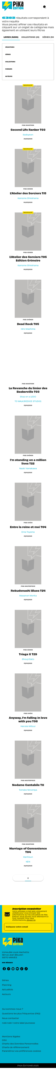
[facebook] (4, 969)
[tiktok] (26, 969)
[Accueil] (13, 6)
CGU (4, 1040)
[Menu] (48, 7)
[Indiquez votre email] (24, 927)
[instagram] (8, 969)
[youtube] (17, 969)
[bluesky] (13, 969)
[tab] (11, 37)
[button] (11, 47)
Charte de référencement (15, 1047)
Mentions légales (11, 1036)
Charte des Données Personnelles (20, 1043)
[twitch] (22, 969)
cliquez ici (31, 920)
